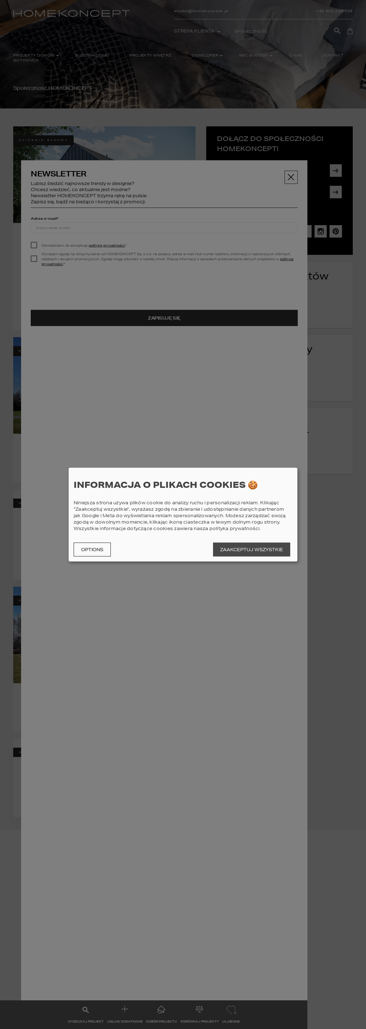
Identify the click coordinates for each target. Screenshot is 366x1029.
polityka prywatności (234, 528)
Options (92, 550)
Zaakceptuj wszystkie (251, 550)
